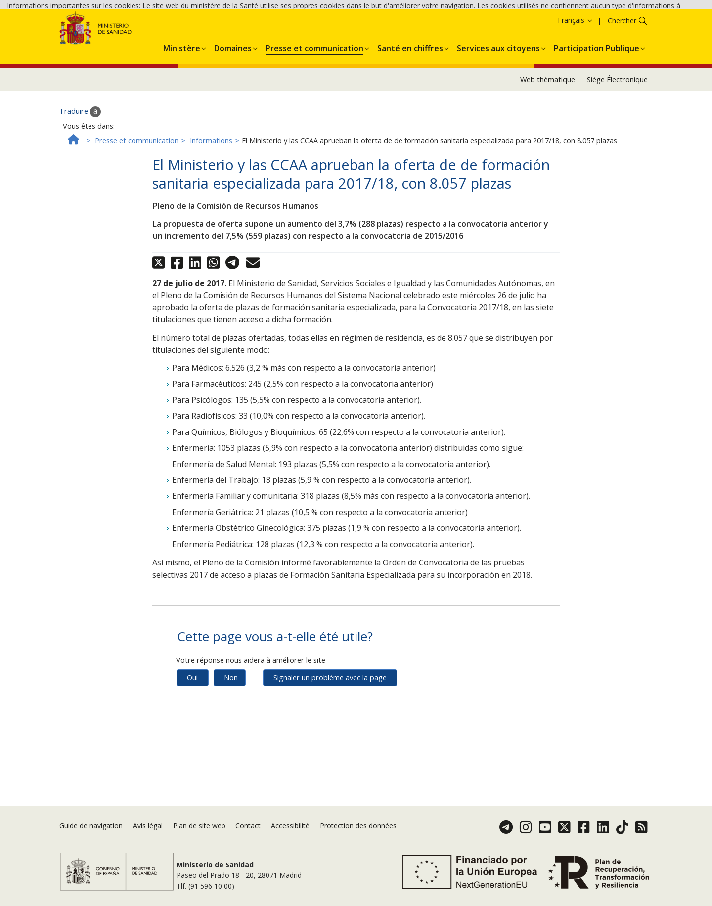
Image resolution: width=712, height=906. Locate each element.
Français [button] (575, 87)
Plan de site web (199, 841)
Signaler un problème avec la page (330, 744)
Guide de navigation (91, 841)
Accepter (118, 35)
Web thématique (547, 146)
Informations (211, 208)
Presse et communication (136, 208)
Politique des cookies (60, 34)
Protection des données (358, 841)
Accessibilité (290, 841)
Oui (192, 744)
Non (231, 744)
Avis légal (148, 841)
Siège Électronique (617, 146)
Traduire (80, 178)
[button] (181, 114)
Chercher (622, 87)
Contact (248, 841)
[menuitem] (181, 114)
